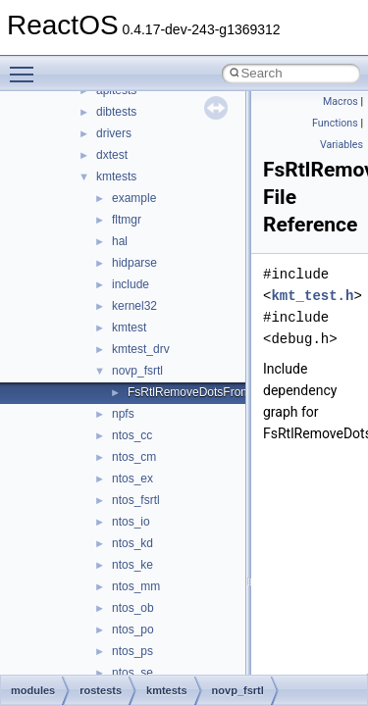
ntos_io (131, 522)
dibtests (116, 112)
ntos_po (133, 629)
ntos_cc (132, 435)
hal (120, 241)
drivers (113, 133)
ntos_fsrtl (136, 500)
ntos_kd (132, 543)
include (130, 284)
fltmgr (126, 220)
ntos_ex (132, 478)
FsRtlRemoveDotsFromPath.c (206, 392)
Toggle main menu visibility (26, 66)
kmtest (129, 327)
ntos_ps (132, 651)
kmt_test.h (312, 295)
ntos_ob (133, 608)
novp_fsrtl (137, 371)
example (134, 198)
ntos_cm (134, 457)
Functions (335, 123)
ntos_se (132, 673)
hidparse (134, 263)
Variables (341, 144)
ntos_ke (132, 565)
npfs (123, 414)
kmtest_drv (141, 349)
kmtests (116, 176)
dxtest (112, 155)
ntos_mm (136, 586)
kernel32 (134, 306)
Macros (340, 101)
